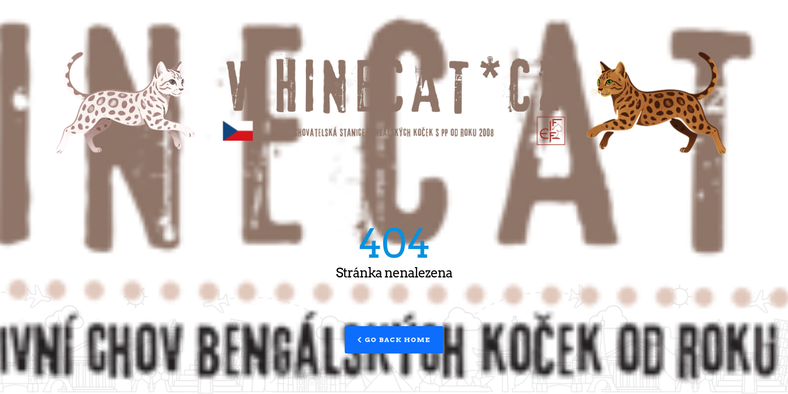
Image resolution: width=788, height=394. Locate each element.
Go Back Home (393, 339)
